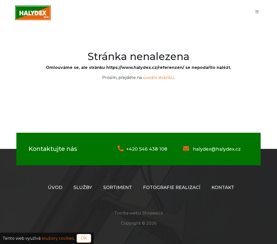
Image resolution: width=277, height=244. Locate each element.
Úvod (55, 187)
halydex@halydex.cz (212, 149)
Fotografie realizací (171, 187)
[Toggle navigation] (257, 11)
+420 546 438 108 (142, 149)
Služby (83, 187)
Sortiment (117, 187)
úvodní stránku (158, 77)
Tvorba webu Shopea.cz (138, 213)
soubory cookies (58, 238)
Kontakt (223, 187)
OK (84, 238)
